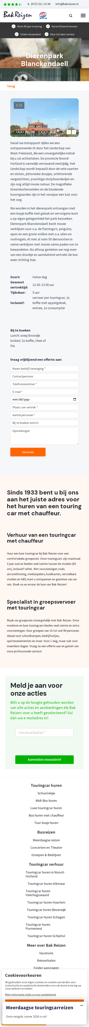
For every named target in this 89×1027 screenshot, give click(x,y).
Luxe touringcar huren (46, 808)
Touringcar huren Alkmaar (46, 883)
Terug (11, 86)
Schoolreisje (46, 793)
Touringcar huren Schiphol (46, 936)
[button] (69, 132)
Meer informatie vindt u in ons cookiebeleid (30, 994)
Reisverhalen (46, 960)
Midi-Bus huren (46, 800)
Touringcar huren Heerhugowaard (38, 893)
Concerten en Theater (46, 847)
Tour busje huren (46, 823)
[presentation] (41, 746)
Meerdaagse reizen (46, 840)
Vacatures (46, 953)
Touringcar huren (46, 785)
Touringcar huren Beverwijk (46, 910)
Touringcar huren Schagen (46, 917)
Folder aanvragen (46, 968)
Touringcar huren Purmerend (38, 926)
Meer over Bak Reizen (46, 945)
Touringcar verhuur (46, 864)
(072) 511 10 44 (40, 4)
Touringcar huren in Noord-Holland (45, 874)
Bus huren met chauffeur (46, 815)
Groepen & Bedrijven (46, 855)
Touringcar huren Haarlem (46, 902)
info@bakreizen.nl (67, 4)
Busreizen (46, 832)
